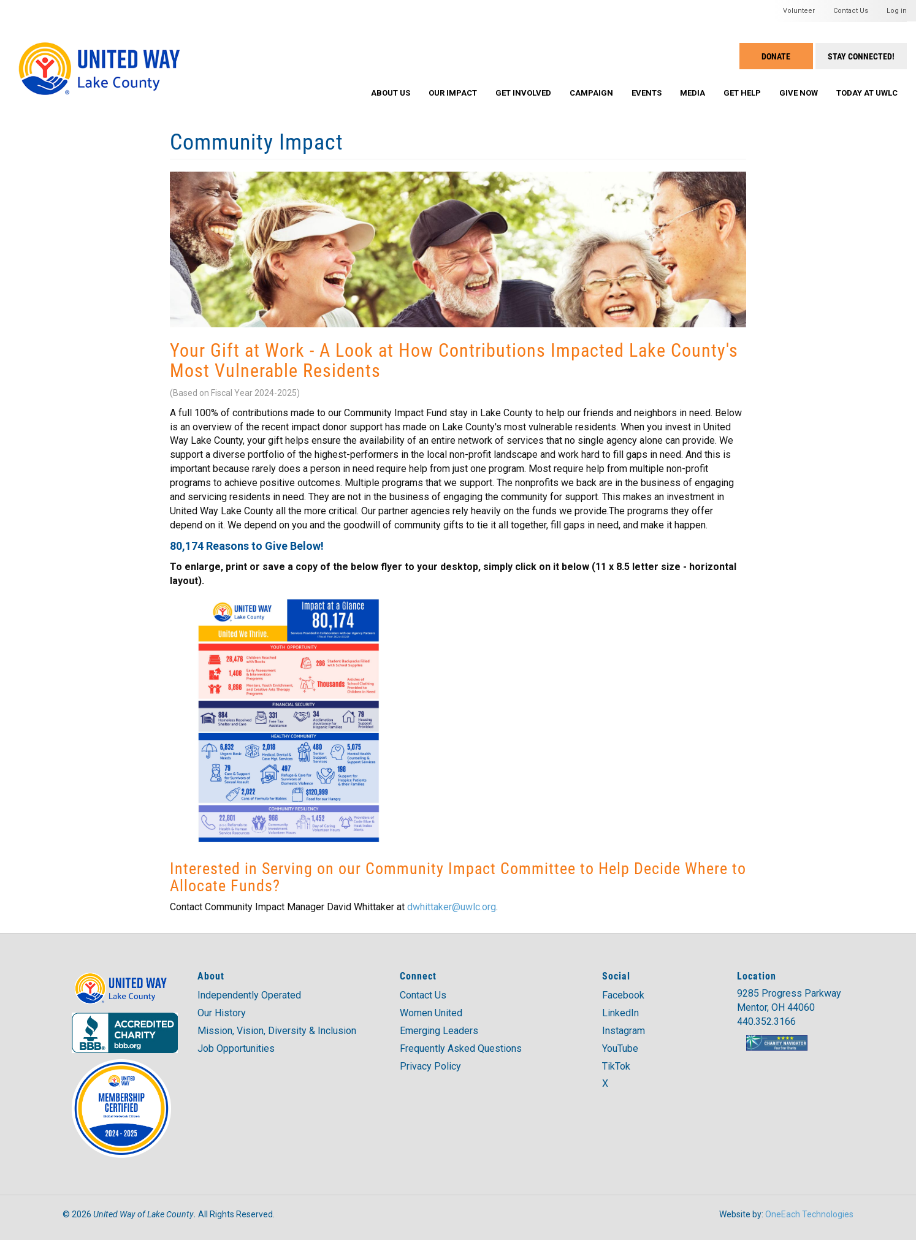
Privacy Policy (430, 1066)
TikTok (616, 1066)
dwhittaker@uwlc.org (451, 907)
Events (647, 92)
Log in (897, 11)
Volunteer (799, 11)
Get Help (742, 92)
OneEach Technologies (809, 1214)
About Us (390, 92)
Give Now (798, 92)
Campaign (591, 92)
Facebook (623, 995)
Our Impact (453, 92)
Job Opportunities (236, 1048)
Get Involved (523, 92)
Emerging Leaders (439, 1031)
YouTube (620, 1048)
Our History (221, 1013)
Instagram (623, 1031)
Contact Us (850, 11)
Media (692, 92)
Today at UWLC (867, 92)
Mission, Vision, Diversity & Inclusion (276, 1031)
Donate (775, 56)
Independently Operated (249, 995)
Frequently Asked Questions (461, 1048)
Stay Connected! (861, 56)
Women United (431, 1013)
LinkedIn (620, 1013)
